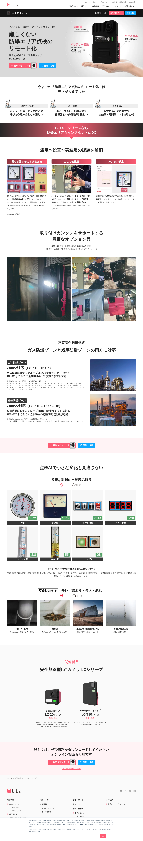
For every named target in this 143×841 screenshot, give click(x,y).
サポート (118, 6)
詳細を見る (53, 718)
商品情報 (74, 6)
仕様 (104, 13)
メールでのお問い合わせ (71, 769)
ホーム (9, 778)
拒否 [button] (110, 836)
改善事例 (95, 6)
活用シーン (85, 6)
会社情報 (114, 2)
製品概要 (98, 13)
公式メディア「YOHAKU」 (101, 2)
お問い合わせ (129, 6)
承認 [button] (103, 836)
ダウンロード (107, 6)
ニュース (87, 2)
